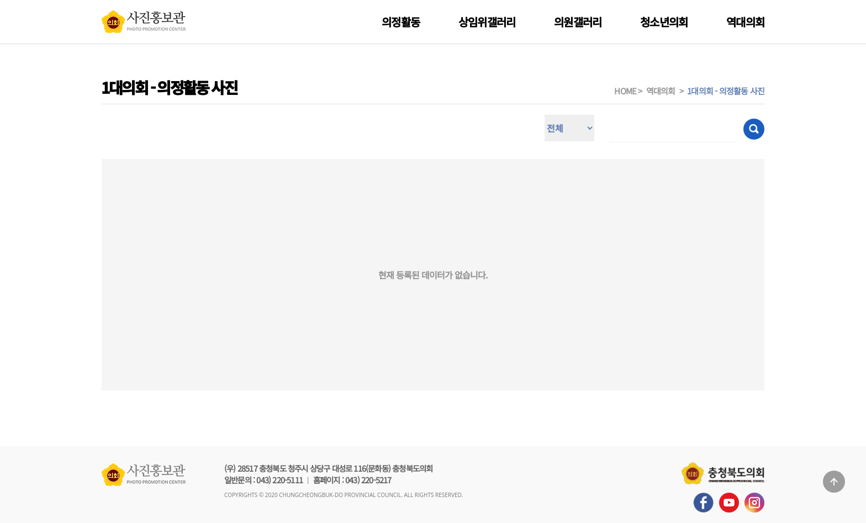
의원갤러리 (577, 22)
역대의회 (745, 22)
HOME (625, 91)
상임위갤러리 (486, 22)
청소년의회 (664, 22)
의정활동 (401, 22)
